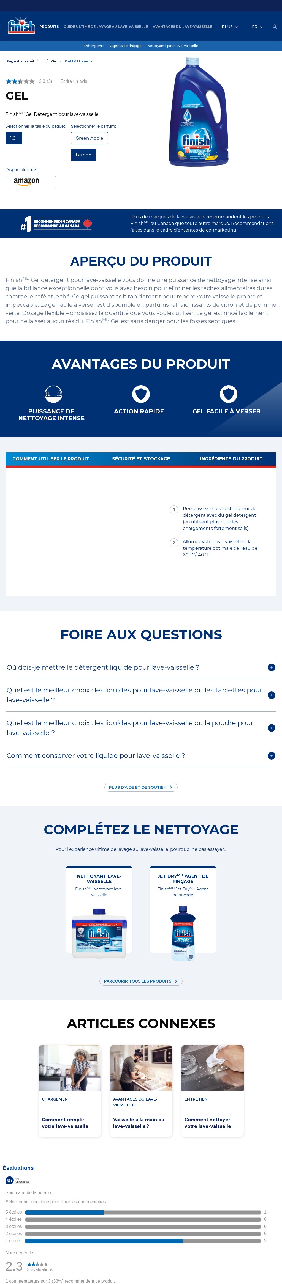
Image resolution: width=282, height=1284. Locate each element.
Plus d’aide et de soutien (137, 787)
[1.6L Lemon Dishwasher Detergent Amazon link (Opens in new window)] (31, 182)
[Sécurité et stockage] (141, 460)
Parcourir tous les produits (137, 981)
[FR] (257, 27)
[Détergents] (94, 46)
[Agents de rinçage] (126, 46)
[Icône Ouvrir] (274, 26)
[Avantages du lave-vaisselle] (183, 26)
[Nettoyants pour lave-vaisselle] (172, 46)
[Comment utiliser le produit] (51, 460)
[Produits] (49, 26)
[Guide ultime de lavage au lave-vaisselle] (105, 26)
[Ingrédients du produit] (231, 460)
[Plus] (230, 27)
